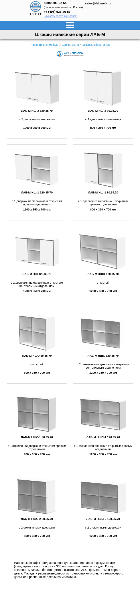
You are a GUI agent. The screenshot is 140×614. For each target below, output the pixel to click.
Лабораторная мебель (44, 44)
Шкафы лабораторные (96, 44)
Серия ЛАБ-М (70, 44)
